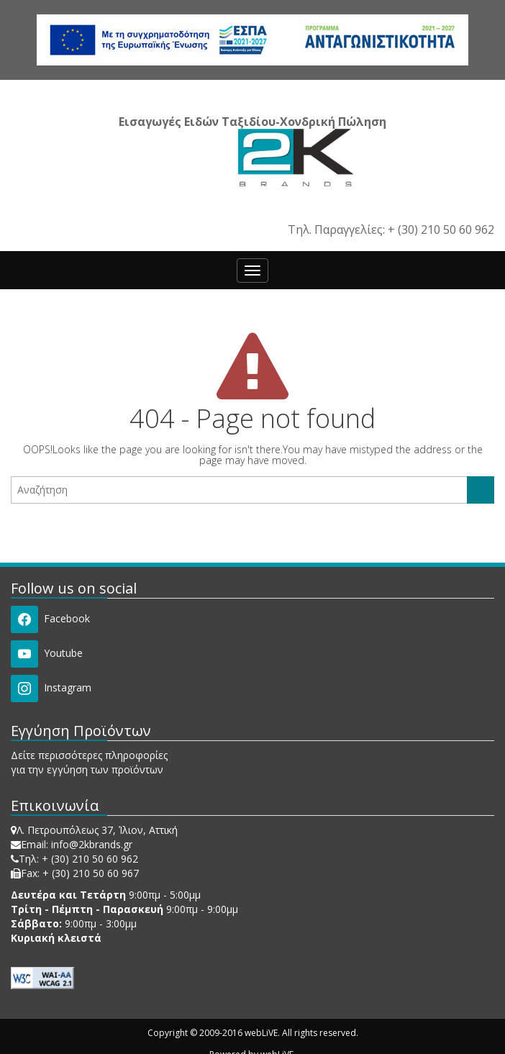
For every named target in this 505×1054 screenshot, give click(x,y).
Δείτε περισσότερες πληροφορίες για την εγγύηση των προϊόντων (89, 762)
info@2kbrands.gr (91, 844)
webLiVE (261, 1033)
